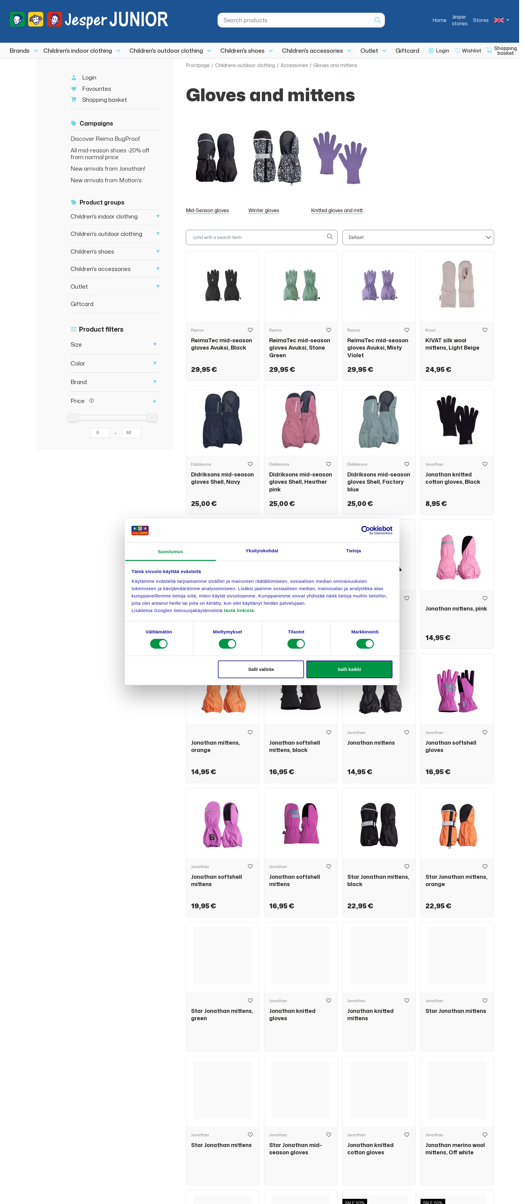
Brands (20, 50)
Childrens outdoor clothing (245, 65)
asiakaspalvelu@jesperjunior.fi (72, 1144)
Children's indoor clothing (77, 50)
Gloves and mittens (335, 65)
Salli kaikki (349, 669)
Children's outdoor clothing (166, 50)
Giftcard (407, 50)
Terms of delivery (429, 1191)
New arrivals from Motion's (106, 180)
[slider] (73, 417)
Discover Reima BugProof (105, 138)
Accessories (294, 65)
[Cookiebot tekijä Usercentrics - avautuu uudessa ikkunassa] (365, 530)
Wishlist (471, 50)
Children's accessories (312, 50)
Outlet (369, 50)
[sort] (418, 237)
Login (442, 50)
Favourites (96, 88)
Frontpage (198, 65)
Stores (481, 20)
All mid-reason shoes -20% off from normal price (109, 153)
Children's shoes (242, 50)
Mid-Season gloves (207, 210)
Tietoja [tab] (353, 550)
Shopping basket (104, 99)
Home (439, 20)
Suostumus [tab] (170, 551)
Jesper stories (460, 20)
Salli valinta (261, 669)
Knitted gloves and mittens (341, 210)
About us (296, 1117)
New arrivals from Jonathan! (108, 168)
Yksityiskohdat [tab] (262, 550)
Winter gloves (263, 210)
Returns (294, 1129)
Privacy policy (472, 1191)
